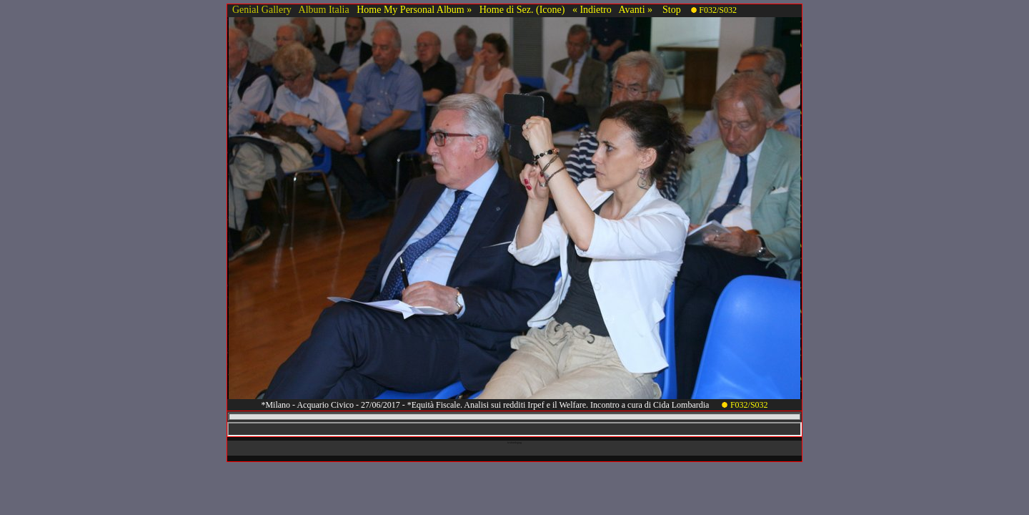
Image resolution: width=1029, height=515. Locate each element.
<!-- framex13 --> (514, 429)
